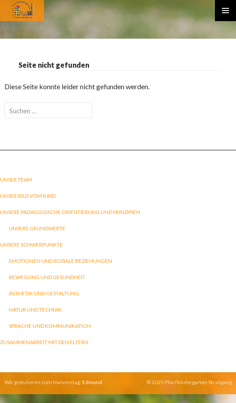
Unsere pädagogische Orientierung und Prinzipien (70, 212)
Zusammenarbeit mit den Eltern (44, 342)
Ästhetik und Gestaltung (44, 293)
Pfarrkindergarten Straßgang (198, 382)
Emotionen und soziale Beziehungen (60, 261)
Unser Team (16, 179)
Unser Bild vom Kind (27, 195)
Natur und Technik (35, 309)
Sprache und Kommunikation (50, 326)
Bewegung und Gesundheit (47, 277)
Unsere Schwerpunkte (31, 244)
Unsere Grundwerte (37, 228)
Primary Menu (225, 10)
